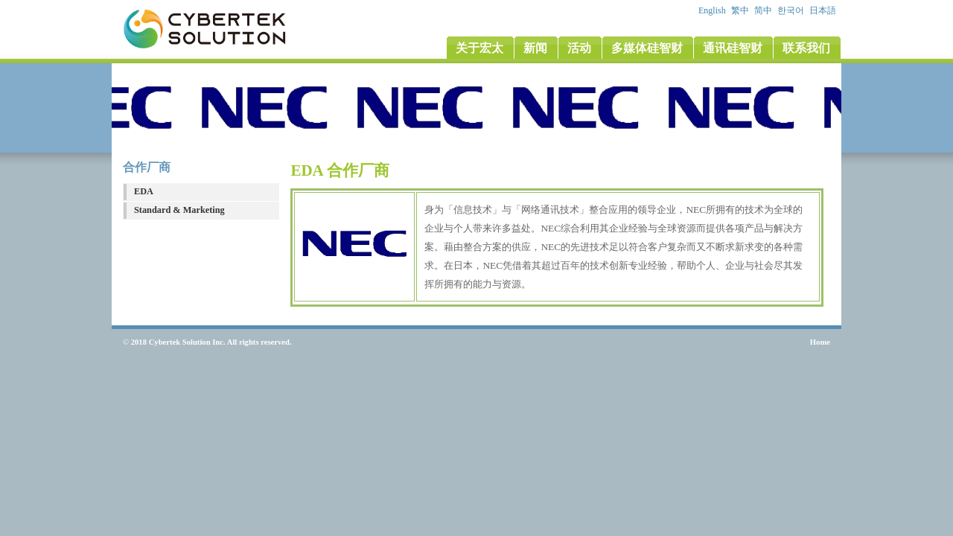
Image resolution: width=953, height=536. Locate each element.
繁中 (741, 10)
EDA (143, 191)
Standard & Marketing (179, 210)
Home (820, 342)
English (713, 10)
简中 (764, 10)
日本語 (823, 10)
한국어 (791, 10)
